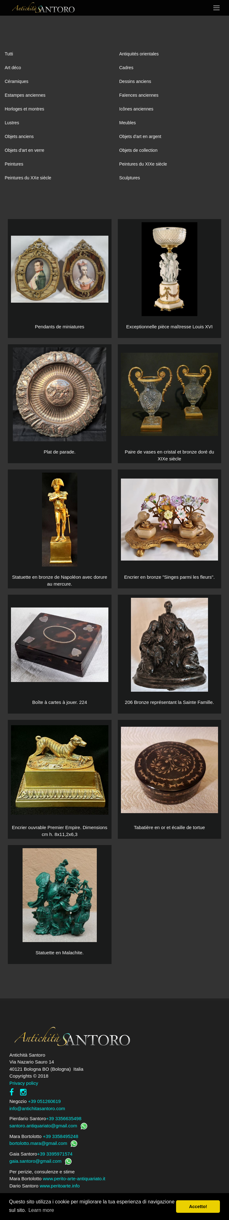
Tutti (9, 53)
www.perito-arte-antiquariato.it (74, 1178)
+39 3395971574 (54, 1153)
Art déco (13, 67)
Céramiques (16, 81)
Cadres (126, 67)
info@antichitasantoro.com (37, 1108)
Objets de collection (138, 150)
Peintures (14, 164)
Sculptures (129, 177)
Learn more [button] (41, 1210)
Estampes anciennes (25, 95)
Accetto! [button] (198, 1206)
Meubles (127, 122)
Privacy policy (23, 1083)
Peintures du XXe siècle (28, 177)
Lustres (12, 122)
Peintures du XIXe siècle (143, 164)
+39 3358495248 (60, 1136)
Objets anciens (19, 136)
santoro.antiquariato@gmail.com (43, 1125)
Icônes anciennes (136, 108)
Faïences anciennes (139, 95)
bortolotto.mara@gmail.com (38, 1143)
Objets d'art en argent (140, 136)
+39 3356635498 (63, 1118)
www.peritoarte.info (60, 1185)
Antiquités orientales (139, 53)
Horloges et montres (24, 108)
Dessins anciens (135, 81)
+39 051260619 (44, 1101)
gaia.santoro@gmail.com (35, 1161)
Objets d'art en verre (24, 150)
